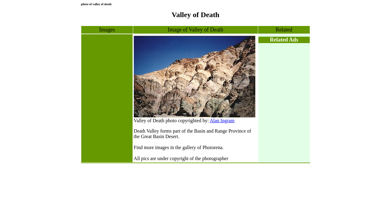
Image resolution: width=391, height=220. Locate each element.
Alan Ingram (222, 120)
